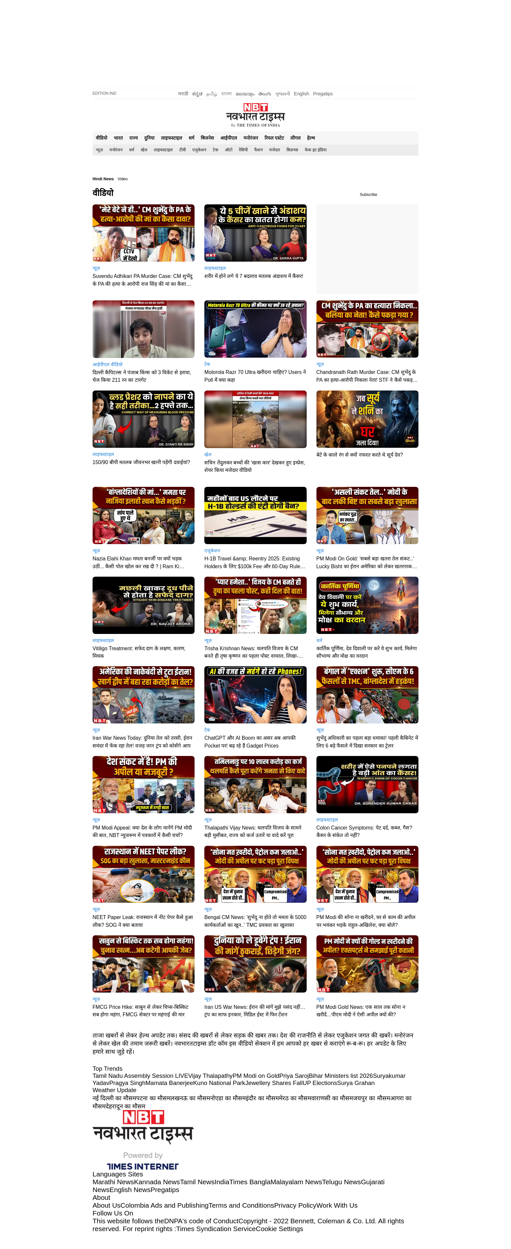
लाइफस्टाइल (171, 138)
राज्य (133, 138)
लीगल (295, 138)
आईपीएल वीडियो (108, 364)
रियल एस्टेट (274, 138)
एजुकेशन (199, 149)
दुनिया (149, 138)
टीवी (182, 149)
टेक (215, 149)
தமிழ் (211, 93)
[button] (143, 249)
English (301, 93)
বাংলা (226, 93)
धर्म (191, 138)
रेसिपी (243, 149)
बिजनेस (207, 138)
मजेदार (274, 149)
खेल (144, 149)
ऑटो (228, 149)
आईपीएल (228, 138)
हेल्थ (311, 138)
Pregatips (323, 93)
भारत (118, 138)
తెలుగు (264, 93)
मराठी (183, 93)
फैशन (258, 149)
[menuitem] (99, 150)
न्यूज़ (99, 149)
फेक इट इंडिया (316, 149)
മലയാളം (245, 93)
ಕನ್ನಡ (197, 93)
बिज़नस (292, 149)
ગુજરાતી (282, 93)
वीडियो (101, 138)
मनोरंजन (250, 138)
